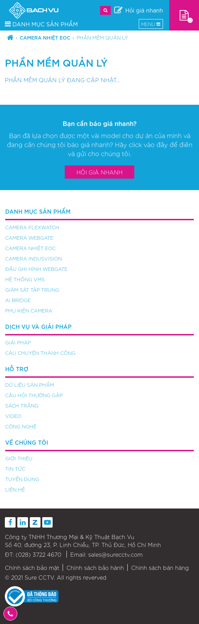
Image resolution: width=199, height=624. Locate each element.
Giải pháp (18, 342)
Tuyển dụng (22, 479)
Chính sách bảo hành (95, 567)
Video (13, 416)
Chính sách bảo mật (32, 567)
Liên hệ (15, 489)
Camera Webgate (29, 237)
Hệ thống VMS (25, 279)
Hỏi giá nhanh (99, 172)
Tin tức (15, 468)
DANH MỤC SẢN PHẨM (41, 23)
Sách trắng (21, 405)
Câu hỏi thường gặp (34, 395)
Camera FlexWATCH (32, 227)
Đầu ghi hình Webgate (36, 269)
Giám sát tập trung (32, 290)
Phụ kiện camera (28, 310)
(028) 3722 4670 (38, 554)
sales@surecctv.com (115, 554)
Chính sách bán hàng (160, 567)
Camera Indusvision (33, 258)
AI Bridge (18, 300)
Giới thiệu (19, 458)
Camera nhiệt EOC (45, 37)
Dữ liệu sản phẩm (29, 385)
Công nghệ (20, 426)
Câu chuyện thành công (40, 353)
